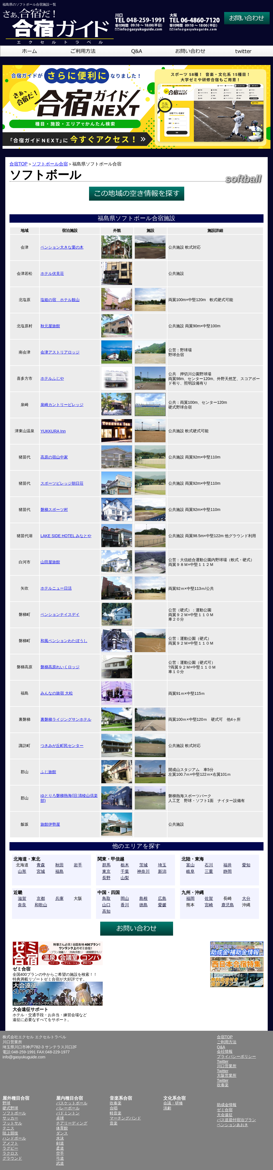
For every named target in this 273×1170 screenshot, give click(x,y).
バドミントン (68, 1113)
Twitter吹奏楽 (223, 1082)
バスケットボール (71, 1103)
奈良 (22, 904)
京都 (41, 898)
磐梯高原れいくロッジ (60, 667)
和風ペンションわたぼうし (63, 640)
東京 (106, 871)
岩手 (78, 865)
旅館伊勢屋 (50, 824)
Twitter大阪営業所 (226, 1073)
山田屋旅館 (50, 562)
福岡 (190, 898)
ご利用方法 (226, 1042)
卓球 (60, 1118)
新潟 (162, 871)
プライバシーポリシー (236, 1056)
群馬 (106, 865)
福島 (59, 871)
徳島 (143, 904)
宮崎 (209, 904)
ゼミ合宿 (225, 1109)
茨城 (143, 865)
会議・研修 (173, 1103)
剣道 (60, 1143)
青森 (41, 865)
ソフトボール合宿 (50, 164)
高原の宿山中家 (54, 457)
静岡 (227, 871)
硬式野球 (10, 1108)
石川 (209, 865)
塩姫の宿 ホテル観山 (60, 299)
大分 (246, 898)
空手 (60, 1153)
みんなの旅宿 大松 (56, 693)
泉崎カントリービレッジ (61, 404)
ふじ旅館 (48, 772)
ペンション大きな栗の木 (61, 247)
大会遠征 (225, 1115)
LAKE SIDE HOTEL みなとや (65, 536)
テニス (8, 1128)
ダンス (62, 1133)
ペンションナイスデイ (60, 614)
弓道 (60, 1158)
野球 (6, 1103)
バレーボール (68, 1108)
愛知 (246, 865)
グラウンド (12, 1158)
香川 (125, 904)
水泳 (60, 1138)
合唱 (114, 1108)
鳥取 (106, 898)
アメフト (10, 1143)
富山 (190, 865)
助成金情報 (226, 1104)
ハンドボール (14, 1138)
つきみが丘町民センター (61, 745)
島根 (143, 898)
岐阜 (190, 871)
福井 (227, 865)
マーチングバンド (125, 1118)
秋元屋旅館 (50, 326)
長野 (106, 877)
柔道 (60, 1148)
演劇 (167, 1108)
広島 (162, 898)
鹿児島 (227, 904)
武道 (60, 1163)
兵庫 (59, 898)
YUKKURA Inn (53, 431)
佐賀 (209, 898)
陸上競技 (10, 1133)
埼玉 (162, 865)
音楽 (114, 1123)
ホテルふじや (52, 378)
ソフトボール (14, 1113)
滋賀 (22, 898)
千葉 (125, 871)
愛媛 (162, 904)
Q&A (221, 1047)
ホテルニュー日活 (56, 588)
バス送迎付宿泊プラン (236, 1120)
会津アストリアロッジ (60, 352)
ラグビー (10, 1148)
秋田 (59, 865)
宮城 (41, 871)
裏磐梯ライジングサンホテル (65, 719)
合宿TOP (18, 164)
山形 (22, 871)
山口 (106, 904)
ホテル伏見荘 (52, 273)
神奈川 (143, 871)
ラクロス (10, 1153)
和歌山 (41, 904)
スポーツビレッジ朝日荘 (61, 483)
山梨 (125, 877)
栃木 (125, 865)
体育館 (62, 1128)
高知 (106, 911)
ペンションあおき (232, 1125)
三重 (209, 871)
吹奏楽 (115, 1103)
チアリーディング (71, 1123)
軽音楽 (115, 1113)
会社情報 (225, 1051)
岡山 (125, 898)
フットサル (12, 1123)
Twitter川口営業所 (226, 1063)
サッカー (10, 1118)
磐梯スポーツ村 (54, 509)
